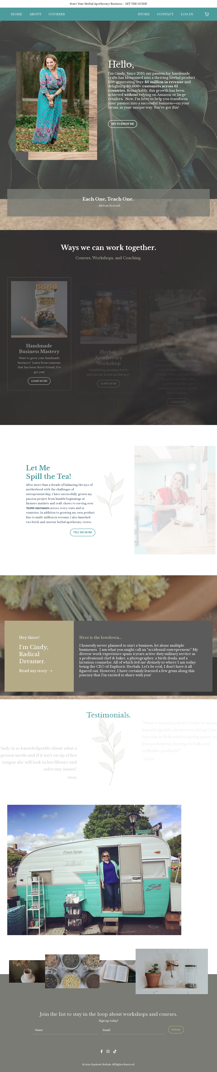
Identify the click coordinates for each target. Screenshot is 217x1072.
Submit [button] (176, 1029)
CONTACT (165, 14)
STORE (144, 14)
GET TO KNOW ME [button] (122, 123)
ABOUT (35, 14)
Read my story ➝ (35, 671)
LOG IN (187, 14)
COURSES (57, 14)
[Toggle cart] (207, 14)
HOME (16, 14)
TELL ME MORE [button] (82, 532)
